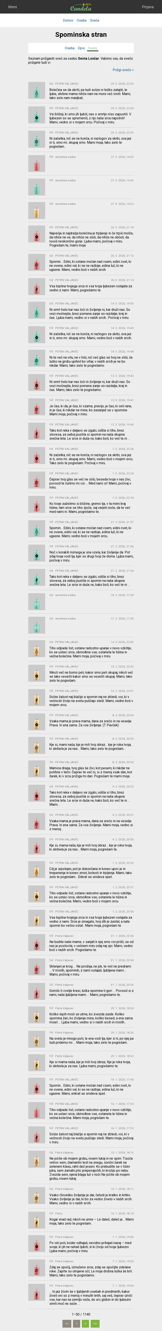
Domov (68, 20)
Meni (12, 7)
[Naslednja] (85, 1324)
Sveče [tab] (92, 48)
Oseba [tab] (69, 48)
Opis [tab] (81, 48)
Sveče (94, 20)
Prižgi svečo (123, 70)
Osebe (82, 20)
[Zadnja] (95, 1324)
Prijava (148, 7)
